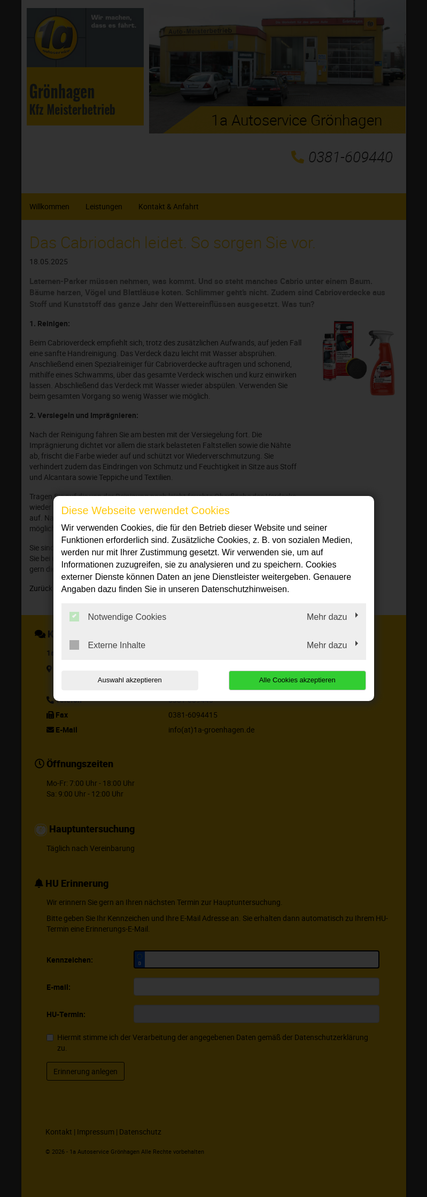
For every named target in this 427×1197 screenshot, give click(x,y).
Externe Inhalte (107, 645)
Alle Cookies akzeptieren (297, 680)
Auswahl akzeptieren (130, 680)
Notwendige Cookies (118, 616)
